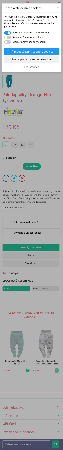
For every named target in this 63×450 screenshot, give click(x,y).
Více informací (31, 67)
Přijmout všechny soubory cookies (31, 51)
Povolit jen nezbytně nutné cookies (32, 59)
